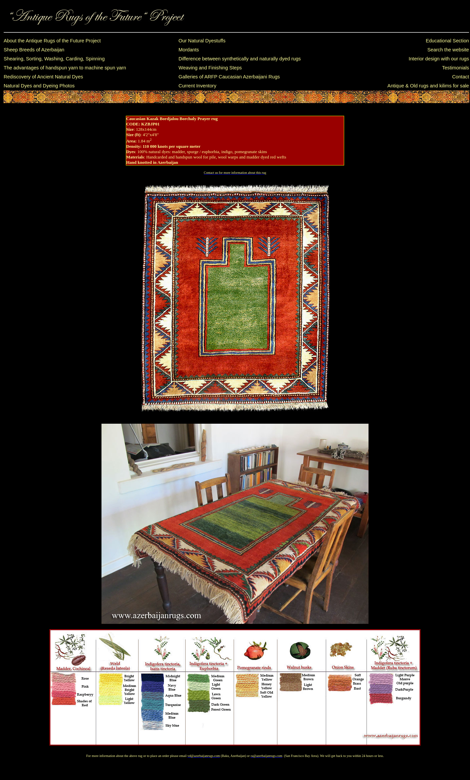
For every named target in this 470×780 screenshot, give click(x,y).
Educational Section (447, 40)
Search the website (448, 49)
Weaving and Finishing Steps (210, 67)
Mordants (189, 49)
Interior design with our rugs (439, 58)
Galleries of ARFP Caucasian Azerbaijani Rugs (229, 76)
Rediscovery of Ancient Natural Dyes (43, 76)
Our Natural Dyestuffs (202, 40)
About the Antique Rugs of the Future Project (52, 40)
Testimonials (455, 67)
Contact (460, 76)
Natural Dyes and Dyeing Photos (39, 85)
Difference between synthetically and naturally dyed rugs (240, 58)
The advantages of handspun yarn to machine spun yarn (65, 67)
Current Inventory (197, 85)
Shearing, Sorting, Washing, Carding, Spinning (54, 58)
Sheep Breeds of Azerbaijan (34, 49)
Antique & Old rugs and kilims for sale (428, 85)
